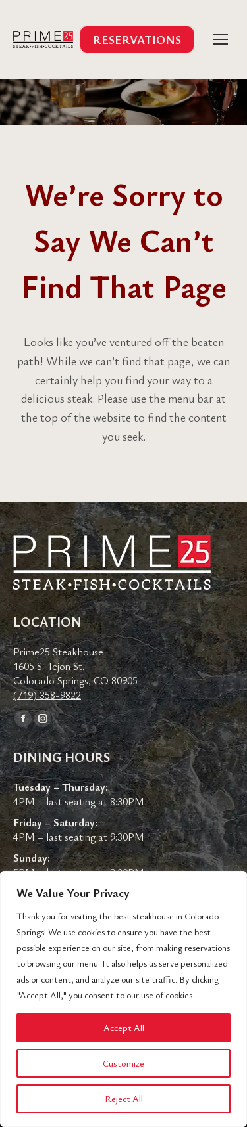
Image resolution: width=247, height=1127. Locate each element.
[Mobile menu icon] (220, 39)
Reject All (124, 1098)
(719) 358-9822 (47, 695)
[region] (123, 999)
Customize (123, 1063)
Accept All (123, 1027)
